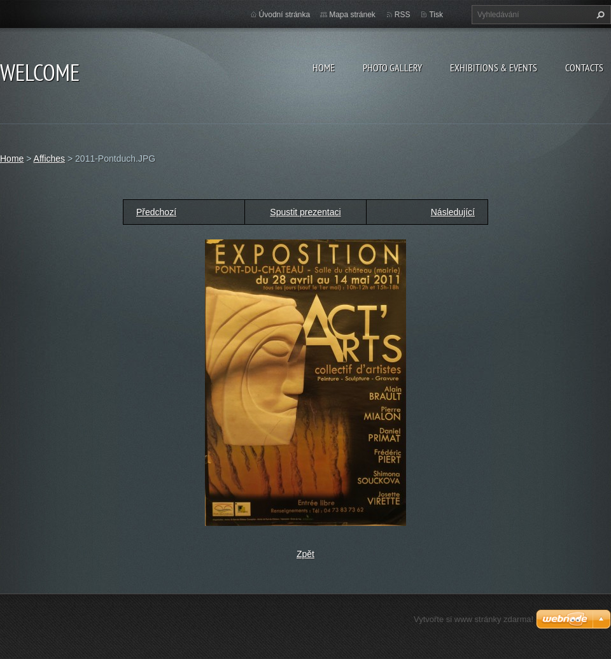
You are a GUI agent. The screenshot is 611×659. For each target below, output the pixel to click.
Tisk (436, 14)
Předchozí (156, 212)
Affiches (50, 158)
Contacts (584, 67)
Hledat (598, 14)
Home (324, 67)
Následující (453, 212)
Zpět (305, 554)
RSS (403, 14)
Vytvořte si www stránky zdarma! (473, 619)
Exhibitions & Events (493, 67)
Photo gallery (392, 67)
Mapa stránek (352, 14)
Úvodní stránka (285, 14)
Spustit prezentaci (305, 212)
